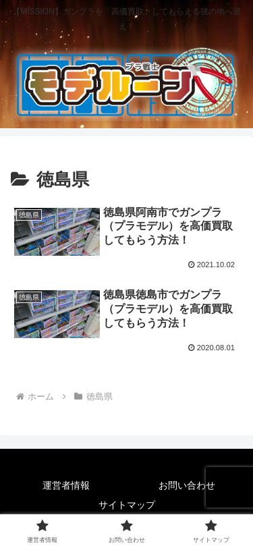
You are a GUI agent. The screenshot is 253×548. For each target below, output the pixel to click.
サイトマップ (127, 504)
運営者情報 (66, 485)
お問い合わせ (187, 485)
